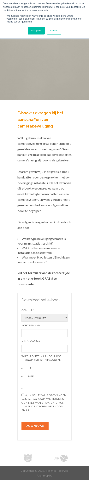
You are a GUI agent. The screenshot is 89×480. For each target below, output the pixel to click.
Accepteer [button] (36, 30)
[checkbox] (44, 372)
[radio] (44, 368)
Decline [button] (54, 30)
